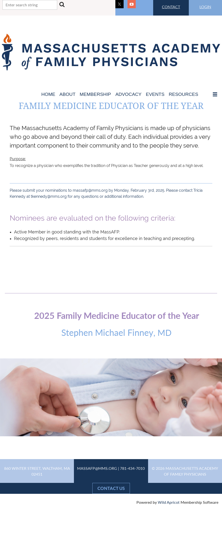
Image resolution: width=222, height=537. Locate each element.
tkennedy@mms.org (49, 196)
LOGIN (205, 6)
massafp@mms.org (90, 190)
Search (61, 4)
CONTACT (171, 6)
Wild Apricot (169, 502)
